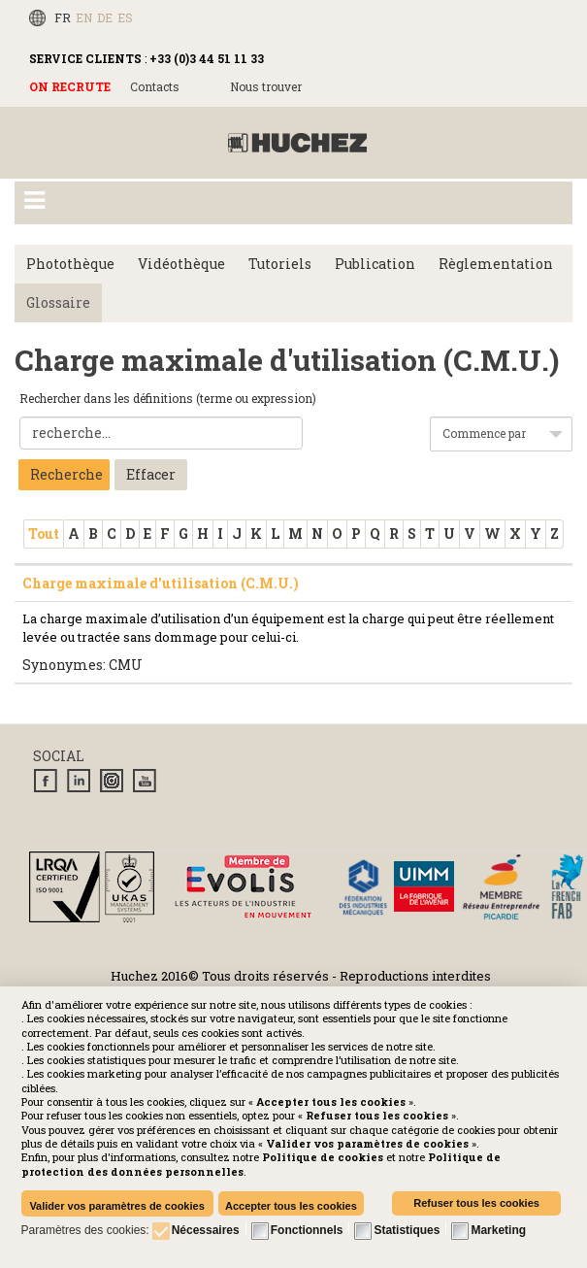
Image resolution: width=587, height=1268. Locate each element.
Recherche (66, 474)
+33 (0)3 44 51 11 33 (206, 58)
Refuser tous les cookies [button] (476, 1203)
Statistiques (407, 1230)
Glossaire (58, 302)
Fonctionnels (307, 1230)
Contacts (154, 86)
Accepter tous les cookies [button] (291, 1206)
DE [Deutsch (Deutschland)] (105, 17)
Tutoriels (279, 263)
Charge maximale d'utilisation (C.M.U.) (160, 583)
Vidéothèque (181, 263)
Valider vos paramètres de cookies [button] (116, 1206)
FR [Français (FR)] (62, 17)
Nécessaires (206, 1230)
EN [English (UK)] (84, 17)
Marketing (498, 1230)
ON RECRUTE (70, 86)
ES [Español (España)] (125, 17)
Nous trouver (266, 86)
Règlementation (496, 263)
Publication (375, 263)
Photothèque (70, 263)
